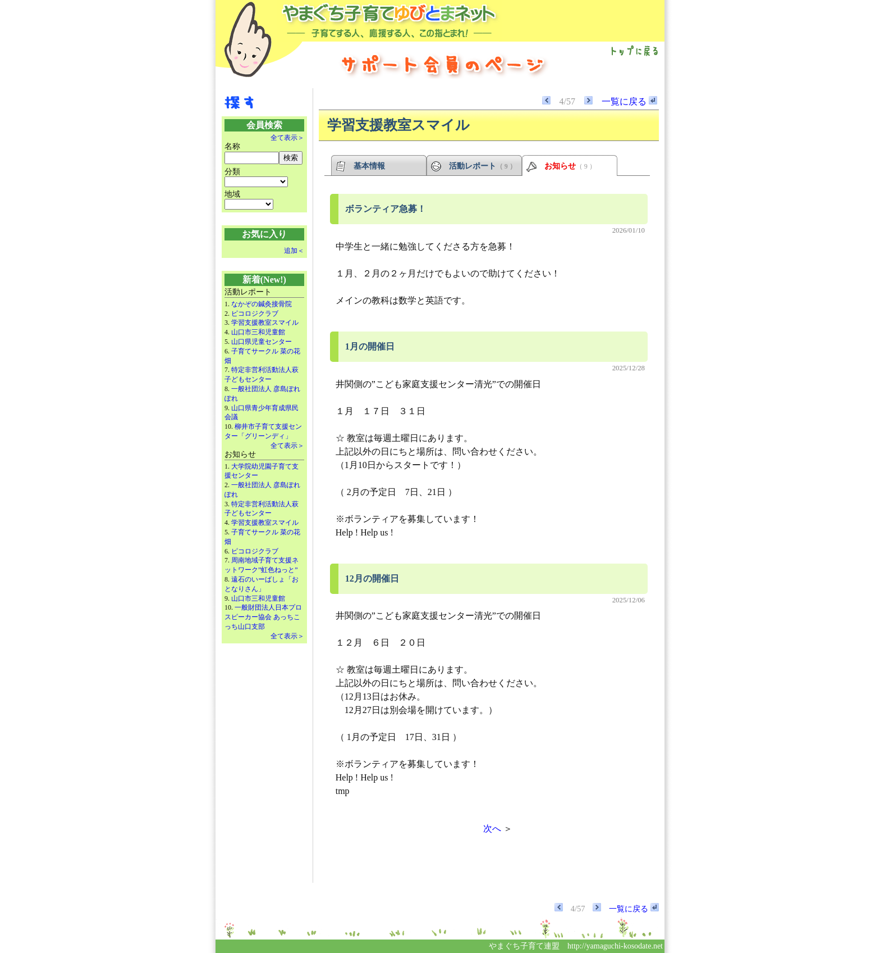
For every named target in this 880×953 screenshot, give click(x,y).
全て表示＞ (287, 138)
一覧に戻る (629, 101)
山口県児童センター (261, 342)
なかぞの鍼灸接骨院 (261, 304)
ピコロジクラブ (254, 313)
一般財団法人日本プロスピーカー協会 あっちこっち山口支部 (263, 616)
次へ (492, 828)
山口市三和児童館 (258, 332)
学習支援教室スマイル (265, 322)
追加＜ (294, 251)
